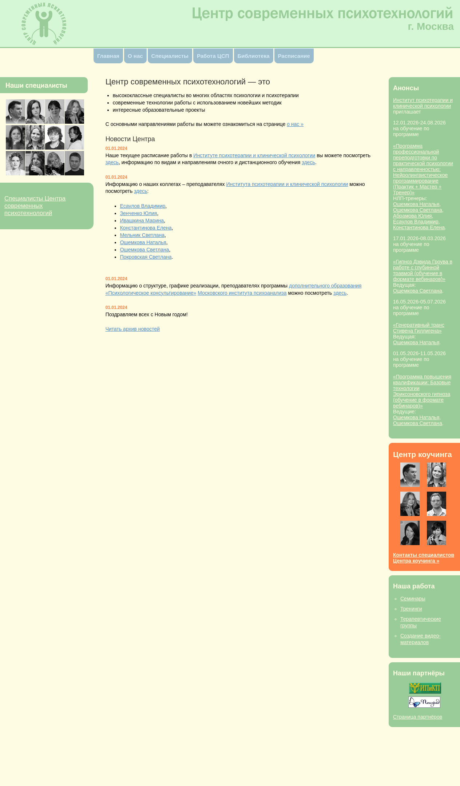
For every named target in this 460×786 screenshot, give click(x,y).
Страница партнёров (417, 717)
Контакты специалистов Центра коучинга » (423, 558)
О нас (135, 56)
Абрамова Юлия (412, 216)
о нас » (295, 124)
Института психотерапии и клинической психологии (287, 184)
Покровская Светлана (146, 257)
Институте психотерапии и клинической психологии (254, 155)
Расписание (294, 56)
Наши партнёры (419, 673)
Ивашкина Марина (142, 220)
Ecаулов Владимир (416, 222)
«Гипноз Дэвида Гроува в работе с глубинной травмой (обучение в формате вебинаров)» (422, 270)
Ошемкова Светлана (417, 210)
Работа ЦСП (213, 56)
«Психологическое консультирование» (151, 293)
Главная (108, 56)
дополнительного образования (325, 286)
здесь (112, 162)
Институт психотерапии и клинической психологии (423, 103)
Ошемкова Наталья (416, 204)
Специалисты (170, 56)
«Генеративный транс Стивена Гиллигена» (418, 328)
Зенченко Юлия (138, 213)
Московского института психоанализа (242, 293)
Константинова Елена (419, 227)
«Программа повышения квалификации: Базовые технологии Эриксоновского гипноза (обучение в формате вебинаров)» (422, 391)
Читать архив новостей (133, 329)
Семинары (412, 599)
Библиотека (254, 56)
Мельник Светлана (142, 235)
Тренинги (411, 609)
